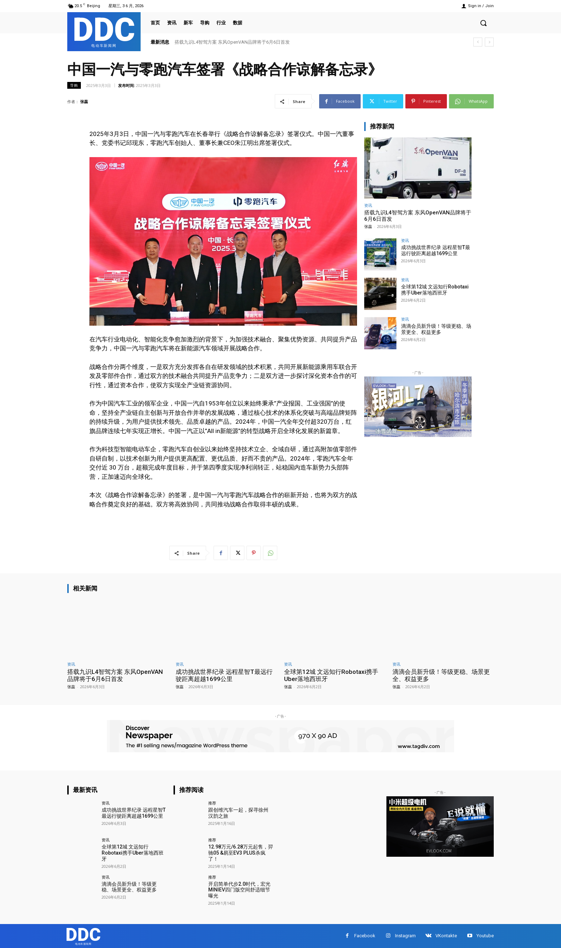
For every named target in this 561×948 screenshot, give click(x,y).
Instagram (405, 935)
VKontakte (446, 935)
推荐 (212, 803)
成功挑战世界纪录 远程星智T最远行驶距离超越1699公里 (435, 250)
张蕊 (84, 101)
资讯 (368, 205)
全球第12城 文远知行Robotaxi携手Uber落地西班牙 (435, 290)
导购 (74, 85)
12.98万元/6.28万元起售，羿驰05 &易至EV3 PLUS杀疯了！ (240, 853)
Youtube (485, 935)
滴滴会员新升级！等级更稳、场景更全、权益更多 (436, 329)
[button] (483, 23)
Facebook (364, 935)
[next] (489, 42)
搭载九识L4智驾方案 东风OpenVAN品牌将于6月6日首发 (232, 42)
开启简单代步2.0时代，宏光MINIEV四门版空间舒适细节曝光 (239, 890)
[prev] (477, 42)
